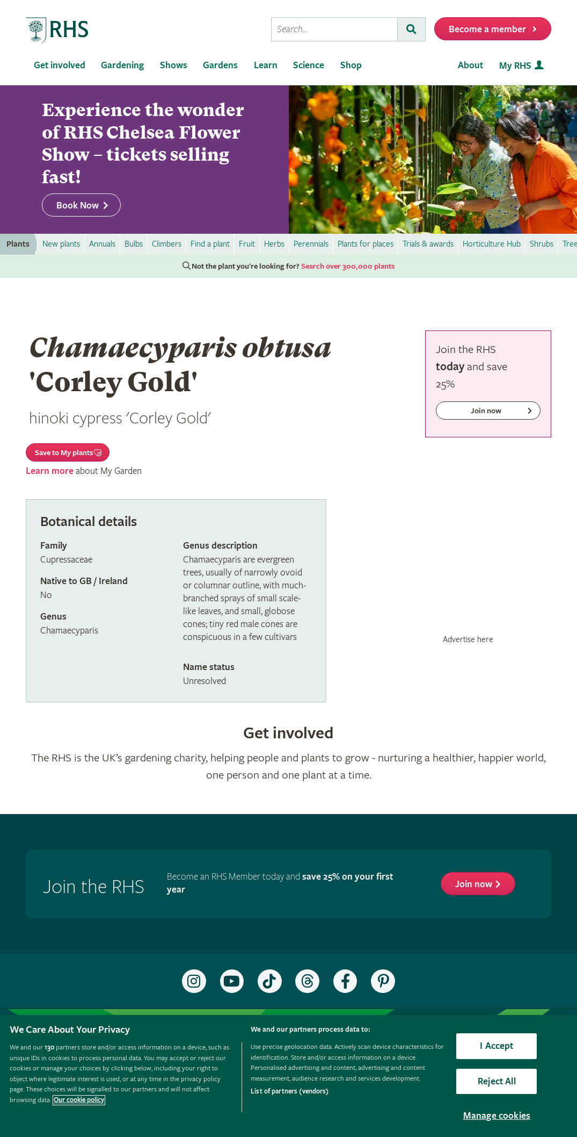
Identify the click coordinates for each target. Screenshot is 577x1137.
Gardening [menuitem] (122, 65)
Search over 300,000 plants (348, 266)
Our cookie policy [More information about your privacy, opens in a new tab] (79, 1100)
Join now (473, 884)
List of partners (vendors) (289, 1092)
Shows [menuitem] (173, 65)
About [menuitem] (470, 65)
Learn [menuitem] (265, 65)
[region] (288, 1076)
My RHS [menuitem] (515, 65)
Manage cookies (497, 1115)
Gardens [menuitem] (220, 65)
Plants (18, 244)
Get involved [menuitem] (59, 65)
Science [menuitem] (308, 65)
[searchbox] (334, 29)
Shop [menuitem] (351, 65)
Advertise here (468, 639)
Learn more (50, 471)
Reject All (497, 1081)
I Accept (496, 1046)
